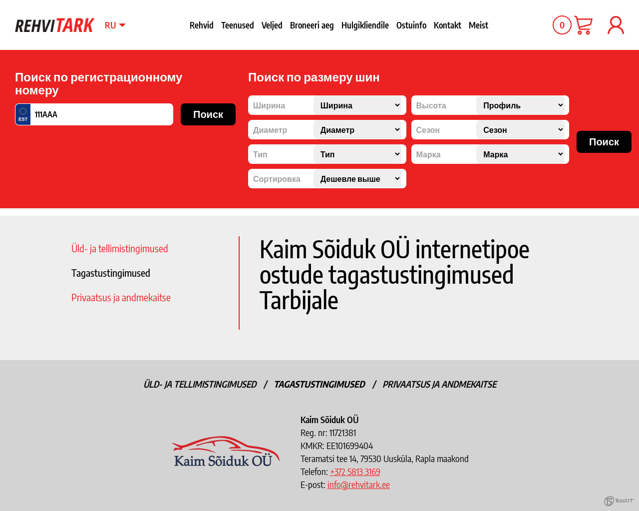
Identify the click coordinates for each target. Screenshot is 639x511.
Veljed (272, 24)
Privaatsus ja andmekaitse (121, 297)
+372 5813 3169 (355, 471)
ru (110, 24)
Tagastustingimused (110, 272)
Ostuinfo (411, 24)
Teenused (237, 24)
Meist (478, 24)
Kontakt (447, 24)
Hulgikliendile (365, 24)
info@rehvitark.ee (358, 484)
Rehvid (202, 24)
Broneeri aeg (312, 24)
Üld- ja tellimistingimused (119, 248)
